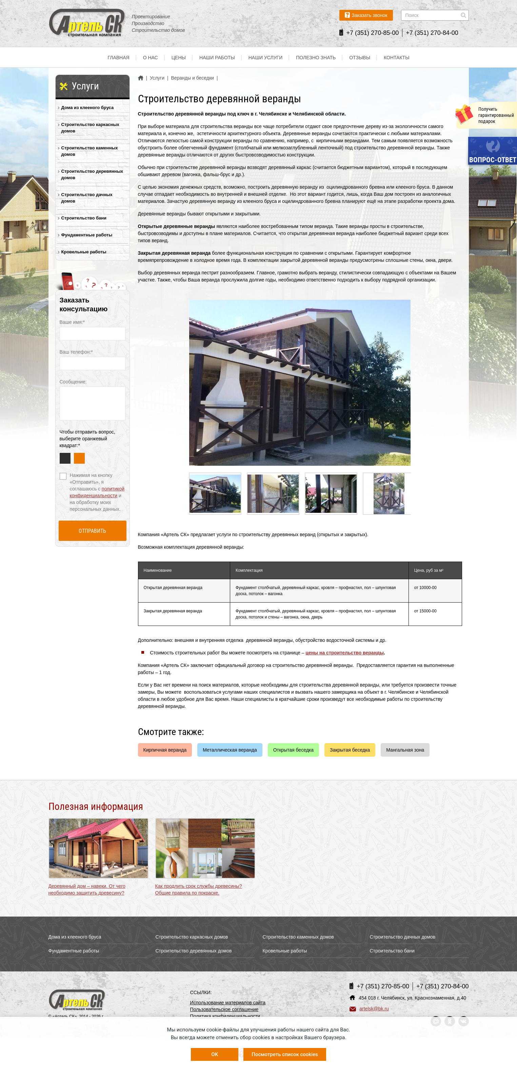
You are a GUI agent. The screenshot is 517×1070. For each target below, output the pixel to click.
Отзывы (359, 57)
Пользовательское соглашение (224, 1009)
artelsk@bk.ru (369, 1008)
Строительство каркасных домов (90, 127)
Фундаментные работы (87, 234)
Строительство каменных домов (89, 151)
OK (214, 1054)
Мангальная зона (405, 750)
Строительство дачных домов (87, 198)
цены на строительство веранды (344, 652)
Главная (118, 57)
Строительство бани (84, 218)
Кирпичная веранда (165, 750)
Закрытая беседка (350, 750)
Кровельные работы (83, 251)
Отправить (92, 531)
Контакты (397, 57)
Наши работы (217, 57)
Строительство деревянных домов (92, 174)
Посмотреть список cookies (285, 1054)
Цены (179, 57)
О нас (150, 57)
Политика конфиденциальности (225, 1016)
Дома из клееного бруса (87, 107)
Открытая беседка (293, 750)
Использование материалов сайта (228, 1002)
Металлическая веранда (230, 750)
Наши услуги (265, 57)
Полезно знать (316, 57)
